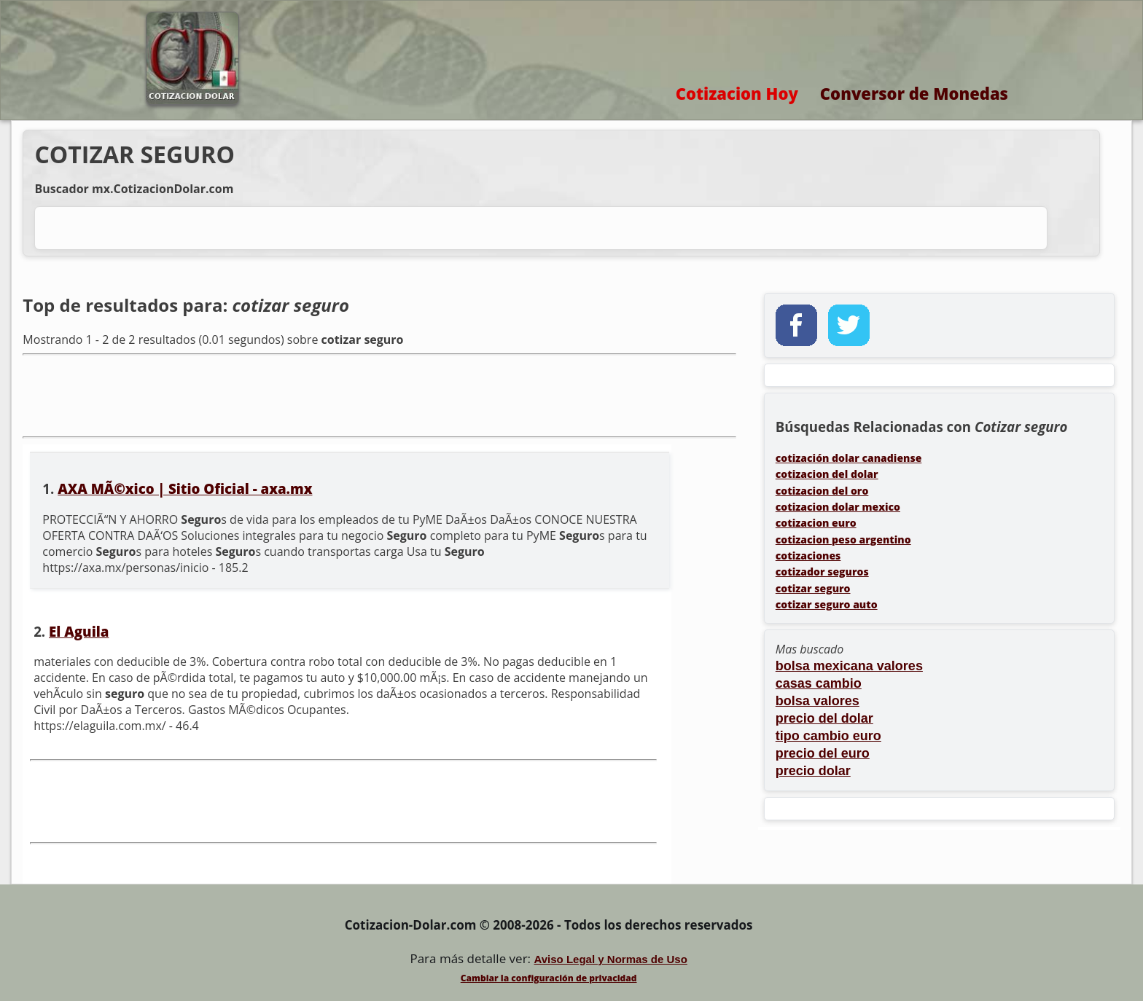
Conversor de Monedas (914, 93)
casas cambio (819, 683)
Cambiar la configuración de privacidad (549, 978)
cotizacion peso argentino (843, 539)
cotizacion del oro (822, 491)
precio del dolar (824, 718)
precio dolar (813, 770)
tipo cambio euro (828, 736)
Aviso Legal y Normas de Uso (610, 959)
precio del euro (823, 753)
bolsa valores (817, 701)
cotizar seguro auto (827, 604)
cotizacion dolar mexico (838, 507)
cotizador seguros (822, 571)
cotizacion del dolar (827, 474)
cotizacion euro (816, 523)
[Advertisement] (379, 394)
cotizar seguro (813, 588)
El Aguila (79, 631)
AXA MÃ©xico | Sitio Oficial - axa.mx (185, 488)
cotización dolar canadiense (849, 458)
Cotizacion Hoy (737, 93)
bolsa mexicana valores (849, 666)
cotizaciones (808, 555)
